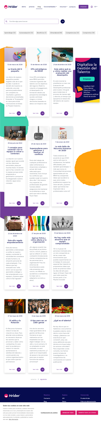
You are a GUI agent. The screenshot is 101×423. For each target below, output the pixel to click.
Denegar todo (68, 412)
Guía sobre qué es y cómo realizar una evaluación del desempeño (62, 72)
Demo (64, 401)
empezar (83, 7)
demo (24, 7)
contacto (72, 7)
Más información (13, 419)
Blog (45, 401)
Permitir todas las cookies (87, 412)
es (94, 7)
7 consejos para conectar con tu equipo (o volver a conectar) (15, 151)
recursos (63, 7)
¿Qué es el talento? (62, 321)
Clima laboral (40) (56, 33)
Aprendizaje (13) (10, 33)
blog (39, 7)
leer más (15, 113)
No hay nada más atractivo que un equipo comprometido (62, 241)
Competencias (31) (72, 33)
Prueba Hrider (85, 398)
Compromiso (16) (89, 33)
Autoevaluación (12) (26, 33)
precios (31, 7)
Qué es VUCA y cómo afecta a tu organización (39, 240)
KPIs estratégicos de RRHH (39, 70)
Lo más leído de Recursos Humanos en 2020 (62, 149)
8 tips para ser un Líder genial (39, 322)
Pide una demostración (88, 401)
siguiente (43, 379)
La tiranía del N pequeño (15, 70)
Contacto (47, 398)
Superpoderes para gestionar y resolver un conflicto (39, 151)
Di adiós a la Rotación (15, 322)
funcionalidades (49, 7)
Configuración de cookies (49, 412)
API (63, 398)
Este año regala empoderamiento (15, 241)
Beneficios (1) (41, 33)
